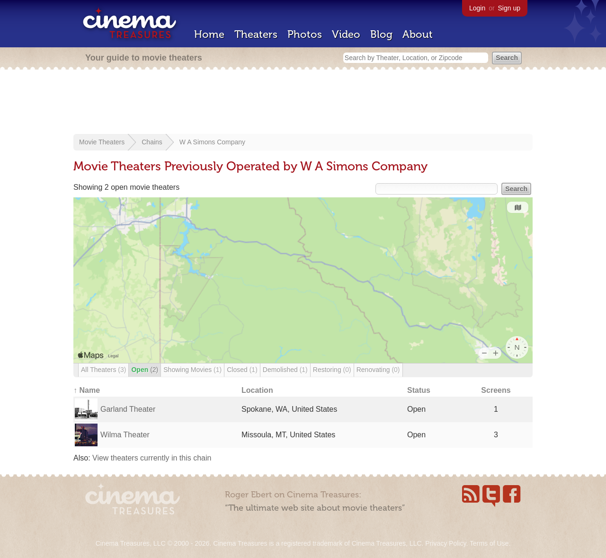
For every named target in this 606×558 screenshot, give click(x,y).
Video (346, 34)
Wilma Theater (125, 435)
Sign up (509, 8)
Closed (242, 369)
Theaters (255, 34)
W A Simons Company (212, 142)
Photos (304, 34)
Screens (495, 390)
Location (257, 390)
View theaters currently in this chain (151, 458)
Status (418, 390)
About (417, 34)
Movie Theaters (102, 142)
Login (477, 8)
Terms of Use (489, 543)
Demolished (285, 369)
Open (144, 369)
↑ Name (86, 390)
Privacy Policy (445, 543)
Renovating (378, 369)
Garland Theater (127, 409)
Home (209, 34)
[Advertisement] (303, 102)
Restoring (332, 369)
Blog (381, 34)
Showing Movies (192, 369)
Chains (152, 142)
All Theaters (103, 369)
